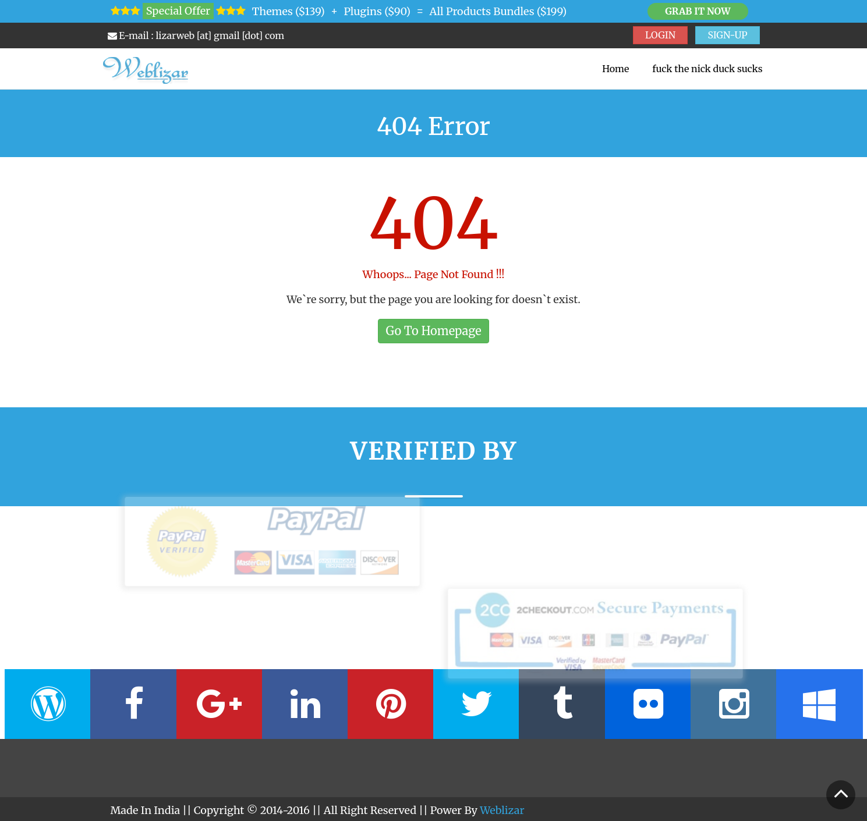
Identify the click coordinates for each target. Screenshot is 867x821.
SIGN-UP (727, 35)
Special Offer (178, 10)
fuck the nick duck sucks (707, 68)
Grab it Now (697, 11)
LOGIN (660, 35)
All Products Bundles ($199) (498, 11)
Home (615, 68)
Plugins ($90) (377, 11)
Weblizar (502, 810)
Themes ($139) (288, 11)
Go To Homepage (433, 331)
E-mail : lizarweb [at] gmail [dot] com (196, 35)
